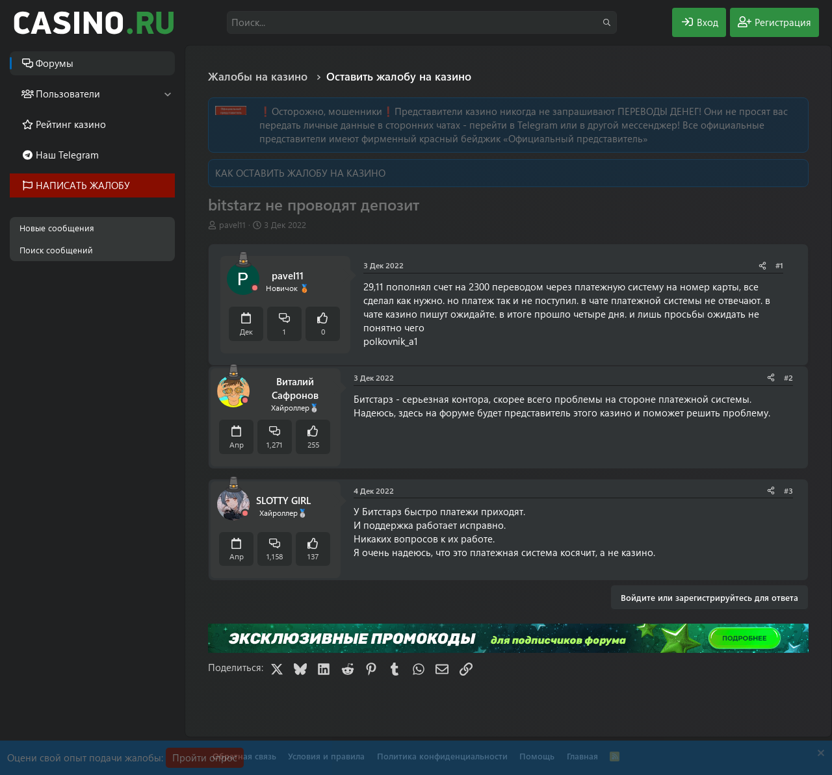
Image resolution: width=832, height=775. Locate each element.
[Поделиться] (762, 265)
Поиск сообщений (56, 249)
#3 (788, 490)
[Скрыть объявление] (819, 754)
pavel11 (232, 224)
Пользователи (68, 93)
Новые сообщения (57, 227)
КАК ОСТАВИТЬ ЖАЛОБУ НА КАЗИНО (300, 172)
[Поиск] (422, 22)
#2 (788, 377)
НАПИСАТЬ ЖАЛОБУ (83, 185)
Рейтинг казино (71, 124)
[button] (167, 94)
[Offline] (254, 288)
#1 (779, 265)
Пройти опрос (204, 757)
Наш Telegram (67, 154)
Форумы (54, 63)
